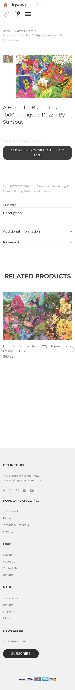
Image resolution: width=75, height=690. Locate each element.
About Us (9, 561)
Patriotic (8, 518)
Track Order (10, 598)
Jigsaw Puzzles (25, 30)
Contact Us (10, 568)
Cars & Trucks (11, 511)
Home (8, 30)
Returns (8, 574)
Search (7, 554)
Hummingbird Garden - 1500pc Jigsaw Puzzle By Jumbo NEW (37, 348)
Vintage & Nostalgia (16, 524)
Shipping (9, 611)
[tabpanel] (44, 76)
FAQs (6, 618)
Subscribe (21, 654)
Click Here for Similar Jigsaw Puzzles (37, 152)
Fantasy (8, 531)
